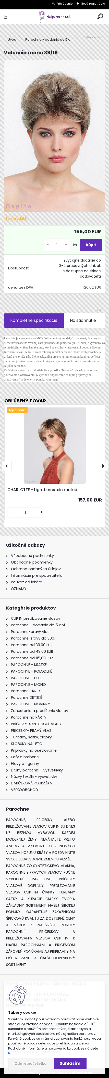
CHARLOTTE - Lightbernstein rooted (42, 489)
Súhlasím (70, 1063)
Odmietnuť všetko (30, 1063)
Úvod (12, 39)
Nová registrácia (93, 4)
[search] (100, 17)
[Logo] (54, 16)
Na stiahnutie (83, 320)
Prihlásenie (64, 4)
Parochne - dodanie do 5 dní (49, 39)
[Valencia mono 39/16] (54, 136)
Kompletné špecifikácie (33, 320)
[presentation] (7, 466)
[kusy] (57, 245)
